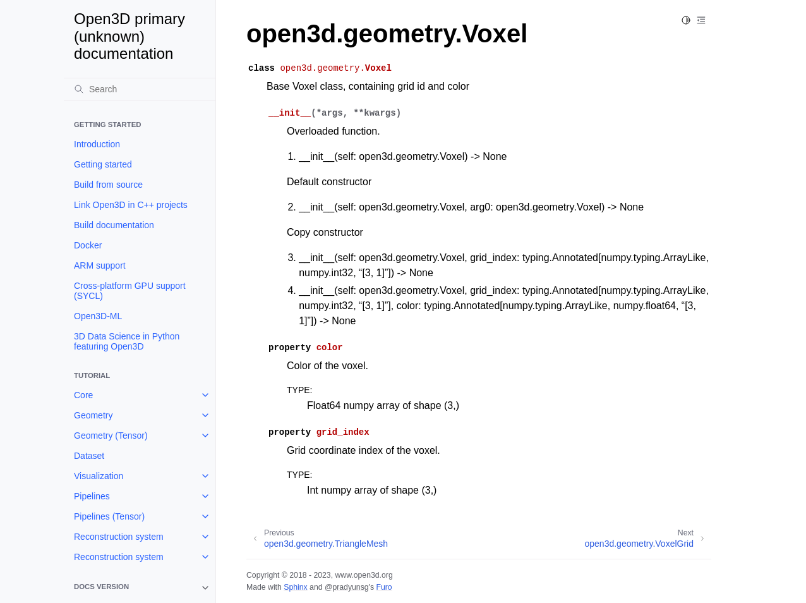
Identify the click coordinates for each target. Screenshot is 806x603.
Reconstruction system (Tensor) (119, 562)
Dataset (89, 456)
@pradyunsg (347, 587)
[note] (139, 588)
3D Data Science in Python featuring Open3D (126, 341)
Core (83, 395)
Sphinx (295, 587)
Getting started (103, 164)
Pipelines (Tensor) (109, 516)
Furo (384, 587)
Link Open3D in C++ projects (131, 205)
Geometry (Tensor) (111, 435)
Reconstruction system (119, 537)
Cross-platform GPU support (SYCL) (130, 291)
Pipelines (92, 496)
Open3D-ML (98, 316)
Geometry (93, 415)
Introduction (97, 144)
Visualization (98, 476)
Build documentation (114, 225)
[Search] (139, 89)
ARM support (100, 265)
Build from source (108, 185)
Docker (88, 245)
